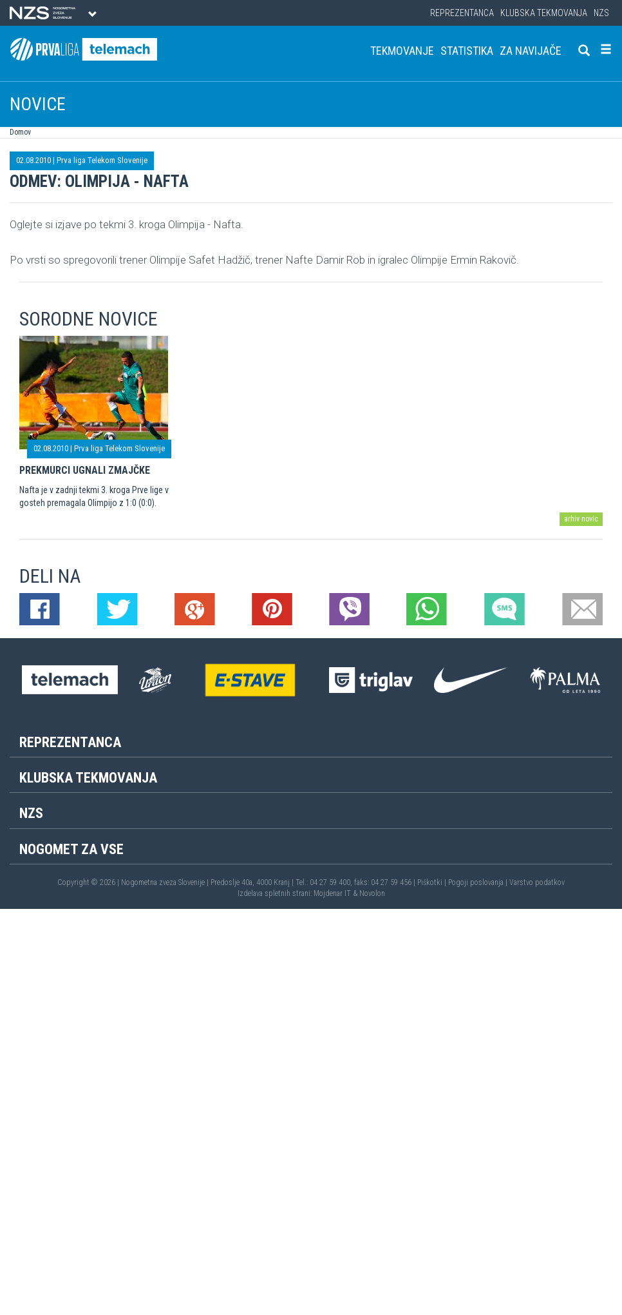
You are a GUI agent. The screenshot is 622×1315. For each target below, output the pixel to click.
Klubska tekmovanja (543, 13)
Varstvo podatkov (537, 882)
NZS (601, 13)
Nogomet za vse (71, 849)
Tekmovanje (402, 50)
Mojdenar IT (332, 893)
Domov (20, 132)
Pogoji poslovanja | (478, 882)
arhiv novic (581, 518)
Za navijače (530, 50)
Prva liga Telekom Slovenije (102, 160)
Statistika (466, 50)
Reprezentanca (462, 13)
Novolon (372, 893)
